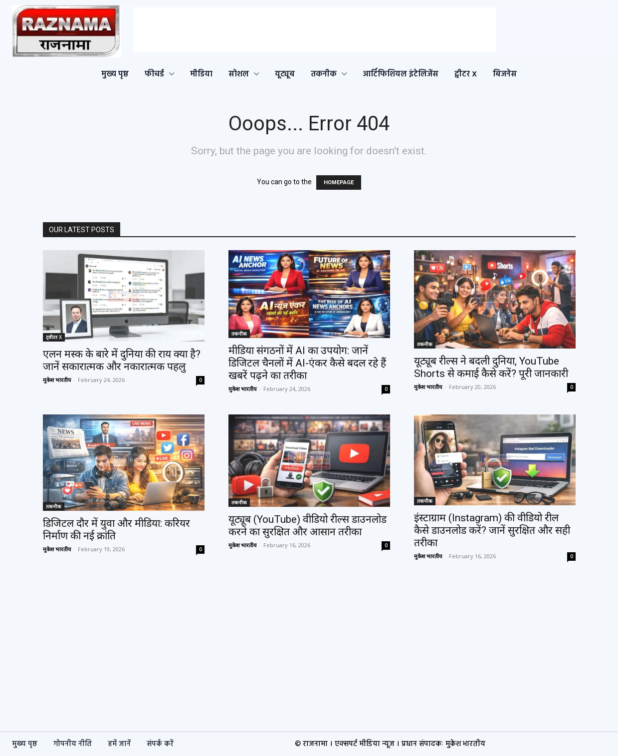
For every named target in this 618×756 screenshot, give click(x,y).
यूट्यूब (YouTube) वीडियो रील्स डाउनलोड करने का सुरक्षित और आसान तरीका (307, 525)
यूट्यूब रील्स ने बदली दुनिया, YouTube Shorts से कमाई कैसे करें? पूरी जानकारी (491, 367)
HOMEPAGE (339, 182)
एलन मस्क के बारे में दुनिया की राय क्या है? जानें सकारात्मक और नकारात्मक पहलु (122, 360)
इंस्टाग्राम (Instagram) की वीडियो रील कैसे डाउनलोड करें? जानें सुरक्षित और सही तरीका (492, 530)
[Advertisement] (314, 29)
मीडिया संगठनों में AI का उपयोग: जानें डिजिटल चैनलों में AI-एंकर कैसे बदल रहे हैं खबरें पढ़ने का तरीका (307, 363)
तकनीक (239, 333)
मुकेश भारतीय (57, 379)
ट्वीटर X (54, 337)
